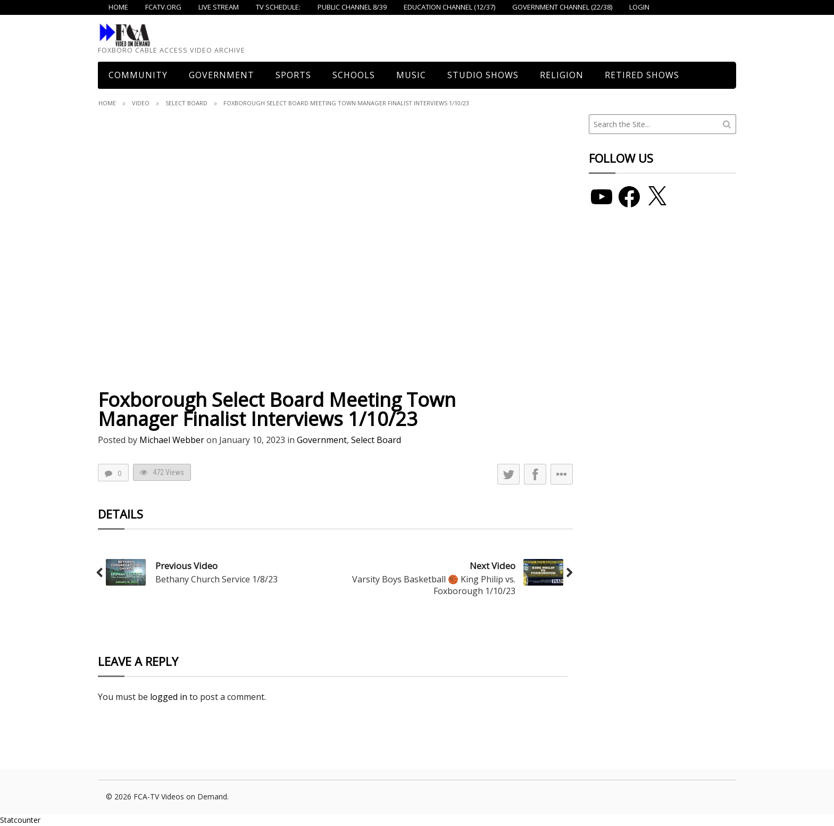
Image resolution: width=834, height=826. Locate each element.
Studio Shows (483, 75)
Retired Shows (642, 75)
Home (107, 103)
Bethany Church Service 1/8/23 (216, 579)
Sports (293, 75)
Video (140, 103)
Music (411, 75)
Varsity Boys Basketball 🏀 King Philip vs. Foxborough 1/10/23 (433, 585)
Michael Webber (171, 440)
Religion (561, 75)
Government (221, 75)
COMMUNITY (138, 75)
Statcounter (20, 820)
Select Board (186, 103)
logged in (168, 697)
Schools (353, 75)
